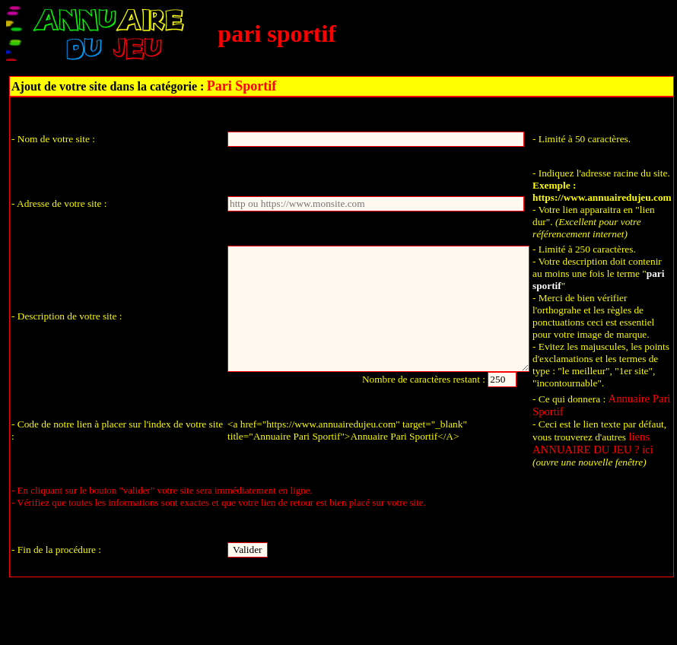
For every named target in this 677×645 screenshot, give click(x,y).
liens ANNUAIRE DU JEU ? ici (592, 443)
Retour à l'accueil (341, 617)
